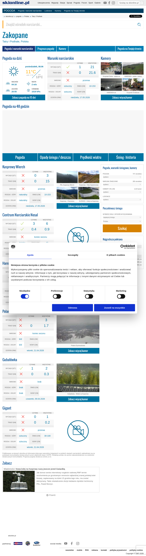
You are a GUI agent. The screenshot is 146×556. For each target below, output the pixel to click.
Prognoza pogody (45, 49)
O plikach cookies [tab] (116, 255)
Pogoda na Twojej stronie (74, 11)
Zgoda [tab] (30, 255)
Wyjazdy (54, 3)
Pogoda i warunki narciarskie (30, 11)
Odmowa (72, 308)
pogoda (18, 16)
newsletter (69, 550)
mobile (79, 550)
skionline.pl (9, 16)
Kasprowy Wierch (13, 166)
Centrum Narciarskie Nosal (20, 214)
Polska (26, 16)
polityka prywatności (118, 550)
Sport (91, 3)
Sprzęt (69, 3)
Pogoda (77, 3)
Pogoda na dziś (12, 58)
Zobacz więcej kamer (122, 97)
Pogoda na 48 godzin (15, 106)
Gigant (6, 408)
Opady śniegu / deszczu (55, 157)
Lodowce (48, 11)
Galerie (98, 3)
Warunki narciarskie (60, 58)
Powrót (52, 495)
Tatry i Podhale (37, 16)
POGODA (9, 10)
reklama (95, 550)
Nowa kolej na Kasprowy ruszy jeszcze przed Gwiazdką (40, 469)
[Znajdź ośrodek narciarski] (73, 24)
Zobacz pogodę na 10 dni (24, 97)
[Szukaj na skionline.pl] (142, 3)
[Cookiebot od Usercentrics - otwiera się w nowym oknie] (122, 247)
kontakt (104, 550)
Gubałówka (9, 359)
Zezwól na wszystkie (114, 308)
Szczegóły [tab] (73, 255)
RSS (87, 550)
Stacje (62, 3)
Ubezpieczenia (44, 3)
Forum (84, 3)
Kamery (58, 11)
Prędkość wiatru (90, 157)
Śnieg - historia (126, 157)
